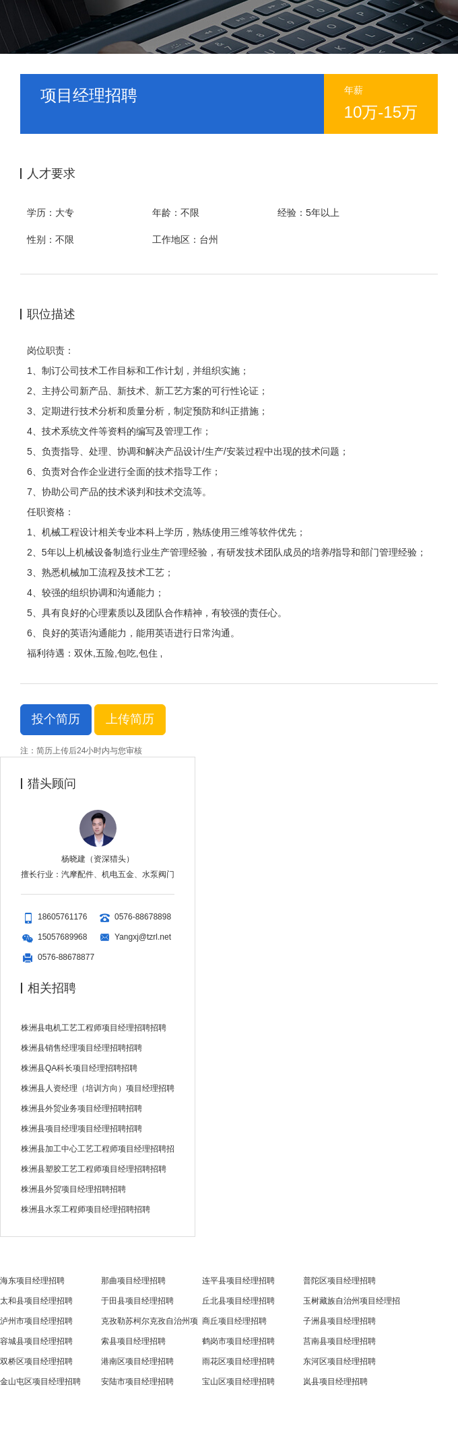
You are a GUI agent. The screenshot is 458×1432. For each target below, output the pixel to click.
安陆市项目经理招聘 (137, 1381)
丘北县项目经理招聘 (238, 1301)
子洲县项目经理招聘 (339, 1321)
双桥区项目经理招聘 (36, 1361)
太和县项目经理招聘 (36, 1301)
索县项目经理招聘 (133, 1341)
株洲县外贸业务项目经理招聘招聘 (81, 1108)
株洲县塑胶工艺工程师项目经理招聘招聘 (93, 1169)
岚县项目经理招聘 (335, 1381)
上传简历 (129, 719)
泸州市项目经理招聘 (36, 1321)
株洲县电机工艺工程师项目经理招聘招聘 (93, 1027)
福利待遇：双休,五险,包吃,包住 (92, 653)
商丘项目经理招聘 (234, 1321)
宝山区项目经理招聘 (238, 1381)
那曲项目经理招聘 (133, 1280)
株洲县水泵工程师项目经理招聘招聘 (85, 1209)
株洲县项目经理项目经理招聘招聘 (81, 1128)
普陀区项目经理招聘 (339, 1280)
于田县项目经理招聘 (137, 1301)
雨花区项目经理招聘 (238, 1361)
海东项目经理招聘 (32, 1280)
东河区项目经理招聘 (339, 1361)
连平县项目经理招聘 (238, 1280)
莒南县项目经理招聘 (339, 1341)
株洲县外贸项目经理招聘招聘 (73, 1189)
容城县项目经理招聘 (36, 1341)
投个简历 (56, 719)
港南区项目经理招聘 (137, 1361)
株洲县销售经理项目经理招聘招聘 (81, 1048)
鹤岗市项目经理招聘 (238, 1341)
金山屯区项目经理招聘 (40, 1381)
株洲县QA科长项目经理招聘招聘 (79, 1068)
